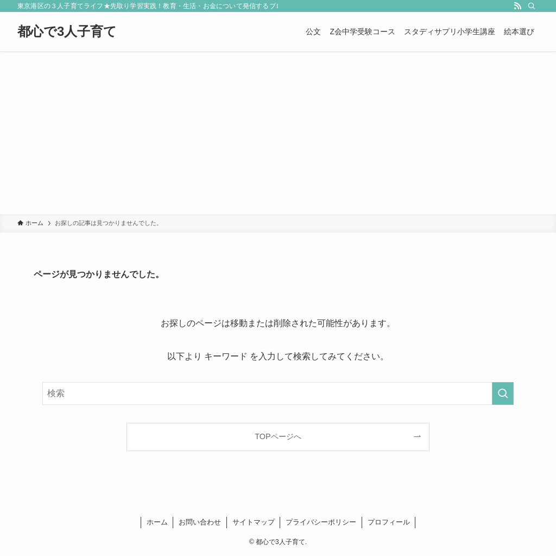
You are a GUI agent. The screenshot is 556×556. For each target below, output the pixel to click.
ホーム (157, 522)
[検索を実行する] (503, 393)
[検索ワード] (278, 393)
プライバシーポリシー (321, 522)
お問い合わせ (200, 522)
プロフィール (389, 522)
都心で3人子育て (67, 31)
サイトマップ (253, 522)
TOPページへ (278, 436)
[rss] (517, 6)
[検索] (532, 6)
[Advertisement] (278, 133)
